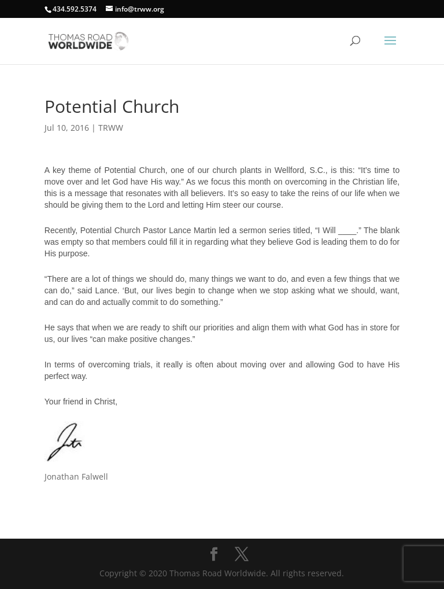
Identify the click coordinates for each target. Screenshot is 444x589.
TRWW (110, 127)
